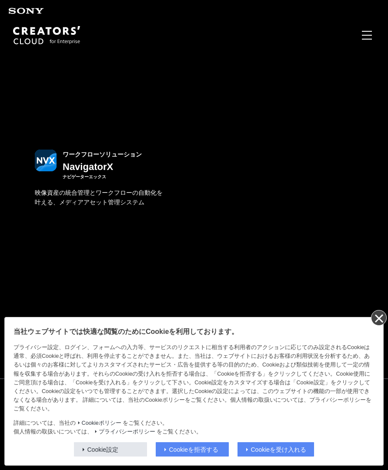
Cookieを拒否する (194, 449)
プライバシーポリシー (127, 432)
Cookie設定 (103, 449)
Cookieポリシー (101, 423)
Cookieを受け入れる (279, 449)
